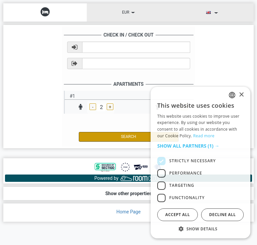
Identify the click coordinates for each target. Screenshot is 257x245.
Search (128, 136)
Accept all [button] (177, 214)
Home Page (128, 211)
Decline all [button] (222, 214)
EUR (128, 12)
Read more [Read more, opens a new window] (203, 136)
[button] (200, 146)
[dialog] (200, 162)
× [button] (241, 94)
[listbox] (232, 95)
